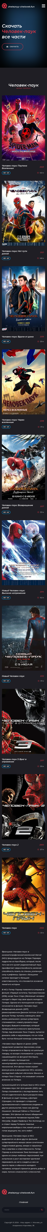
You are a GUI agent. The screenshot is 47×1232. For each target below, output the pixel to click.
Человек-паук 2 (10, 845)
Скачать (12, 47)
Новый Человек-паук (13, 676)
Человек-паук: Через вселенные (13, 421)
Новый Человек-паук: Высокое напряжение (13, 591)
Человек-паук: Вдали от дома (18, 337)
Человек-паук (9, 928)
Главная (23, 1202)
